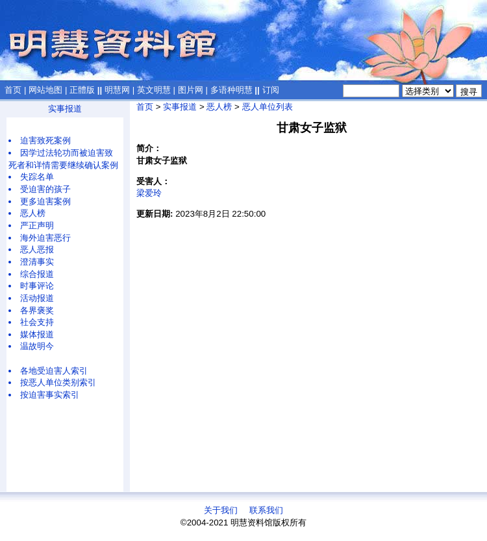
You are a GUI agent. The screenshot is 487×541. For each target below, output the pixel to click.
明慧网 (117, 90)
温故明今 (37, 346)
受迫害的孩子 (45, 189)
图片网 (190, 90)
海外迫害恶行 (45, 238)
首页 (13, 90)
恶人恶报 (37, 249)
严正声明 (37, 225)
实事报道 (65, 109)
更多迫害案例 (45, 201)
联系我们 (266, 510)
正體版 (82, 90)
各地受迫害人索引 (54, 371)
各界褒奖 (37, 310)
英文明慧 (154, 90)
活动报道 (37, 298)
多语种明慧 (231, 90)
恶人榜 (32, 213)
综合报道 (37, 274)
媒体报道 (37, 334)
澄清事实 (37, 262)
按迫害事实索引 (49, 395)
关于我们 (221, 510)
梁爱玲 (149, 193)
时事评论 (37, 286)
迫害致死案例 (45, 140)
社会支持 (37, 322)
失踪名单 (37, 177)
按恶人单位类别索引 (58, 382)
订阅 (270, 90)
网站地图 (45, 90)
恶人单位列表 (267, 107)
